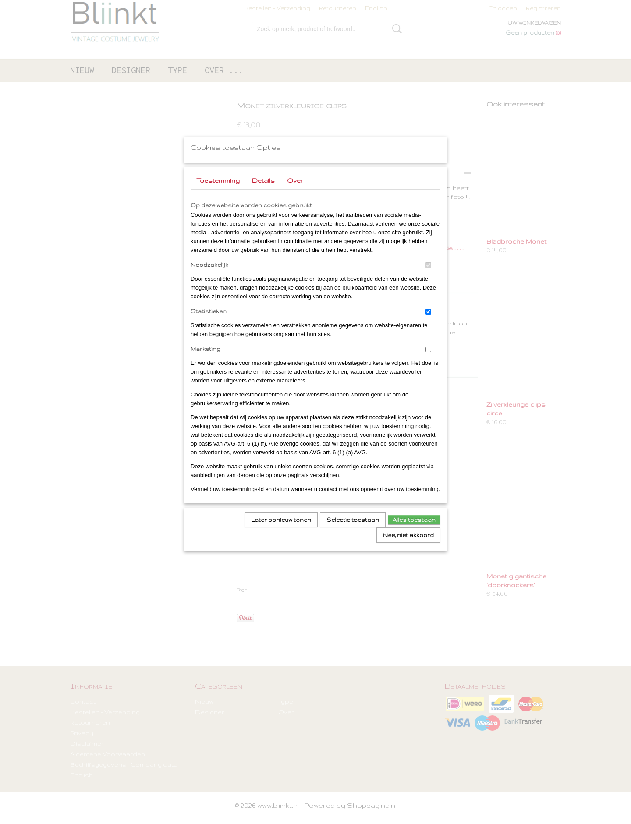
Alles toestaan (414, 531)
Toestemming (218, 191)
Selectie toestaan (352, 531)
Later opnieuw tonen (281, 531)
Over (295, 191)
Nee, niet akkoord (408, 546)
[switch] (428, 276)
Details (263, 191)
